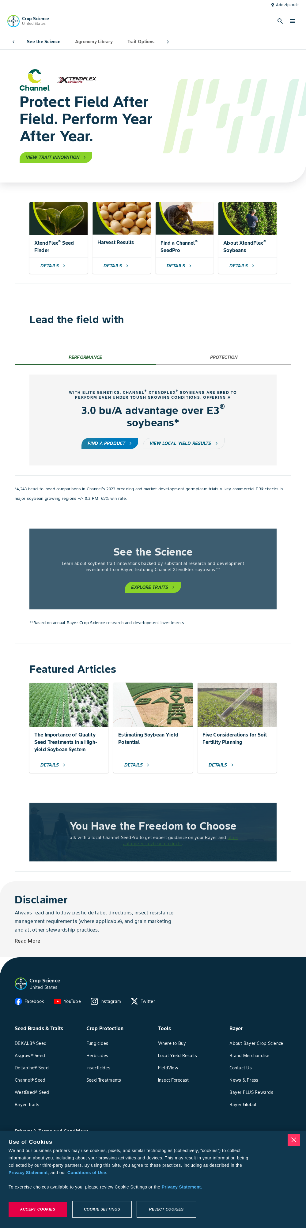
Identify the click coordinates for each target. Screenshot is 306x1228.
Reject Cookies (166, 1209)
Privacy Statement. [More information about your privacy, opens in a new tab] (182, 1187)
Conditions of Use (86, 1172)
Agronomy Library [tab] (81, 42)
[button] (21, 984)
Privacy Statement (28, 1172)
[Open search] (280, 21)
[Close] (294, 1140)
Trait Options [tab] (128, 42)
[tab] (85, 357)
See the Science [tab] (31, 42)
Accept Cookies (37, 1209)
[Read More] (27, 940)
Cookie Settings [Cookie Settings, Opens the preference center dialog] (102, 1209)
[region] (153, 1179)
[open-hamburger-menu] (292, 21)
